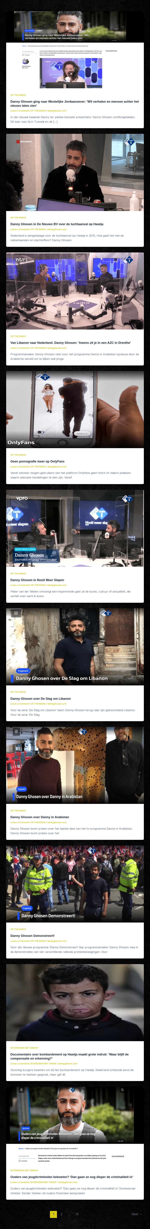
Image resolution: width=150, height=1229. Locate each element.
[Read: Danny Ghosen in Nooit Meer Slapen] (75, 528)
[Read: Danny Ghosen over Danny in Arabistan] (75, 765)
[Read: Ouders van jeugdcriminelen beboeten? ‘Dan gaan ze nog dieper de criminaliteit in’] (75, 1125)
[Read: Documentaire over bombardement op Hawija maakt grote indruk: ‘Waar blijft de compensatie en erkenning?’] (75, 1002)
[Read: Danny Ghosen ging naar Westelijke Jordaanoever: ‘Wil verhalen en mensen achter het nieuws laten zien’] (75, 49)
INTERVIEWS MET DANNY (24, 1048)
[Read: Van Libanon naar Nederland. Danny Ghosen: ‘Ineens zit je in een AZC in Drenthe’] (75, 291)
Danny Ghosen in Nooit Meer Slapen (37, 580)
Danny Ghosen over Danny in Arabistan (39, 817)
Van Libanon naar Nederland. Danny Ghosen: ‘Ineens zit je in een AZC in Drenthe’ (70, 342)
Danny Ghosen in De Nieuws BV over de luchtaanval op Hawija (56, 224)
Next (137, 1214)
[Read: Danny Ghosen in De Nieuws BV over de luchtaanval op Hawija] (75, 172)
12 (77, 1214)
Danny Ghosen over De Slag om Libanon (40, 698)
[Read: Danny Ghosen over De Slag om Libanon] (75, 646)
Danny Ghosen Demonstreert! (32, 936)
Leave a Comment (19, 111)
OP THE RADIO (18, 95)
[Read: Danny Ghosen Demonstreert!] (75, 884)
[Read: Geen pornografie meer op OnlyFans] (75, 409)
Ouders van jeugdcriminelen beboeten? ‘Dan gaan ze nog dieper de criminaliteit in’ (71, 1177)
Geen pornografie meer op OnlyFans (37, 461)
